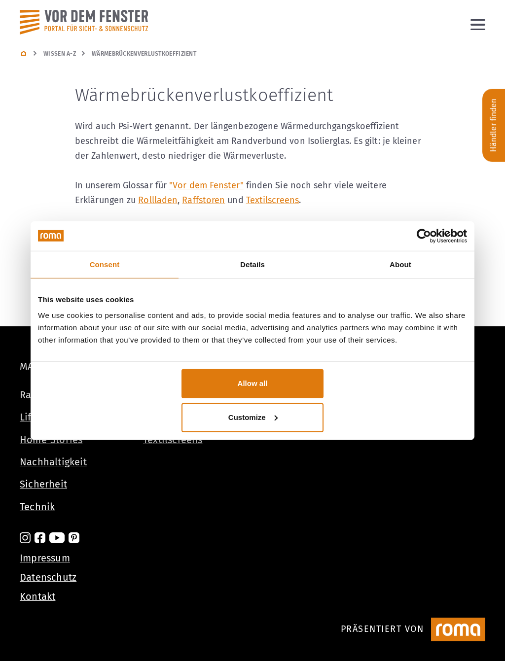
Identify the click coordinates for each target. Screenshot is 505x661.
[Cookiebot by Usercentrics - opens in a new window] (424, 235)
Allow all (253, 383)
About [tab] (400, 264)
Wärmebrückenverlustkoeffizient (144, 53)
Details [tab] (252, 264)
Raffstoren (203, 200)
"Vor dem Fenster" (206, 185)
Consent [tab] (105, 264)
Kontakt (37, 596)
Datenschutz (48, 577)
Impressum (45, 558)
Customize (253, 417)
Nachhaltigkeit (53, 462)
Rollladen (158, 200)
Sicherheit (43, 484)
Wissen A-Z (59, 53)
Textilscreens (272, 200)
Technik (37, 507)
